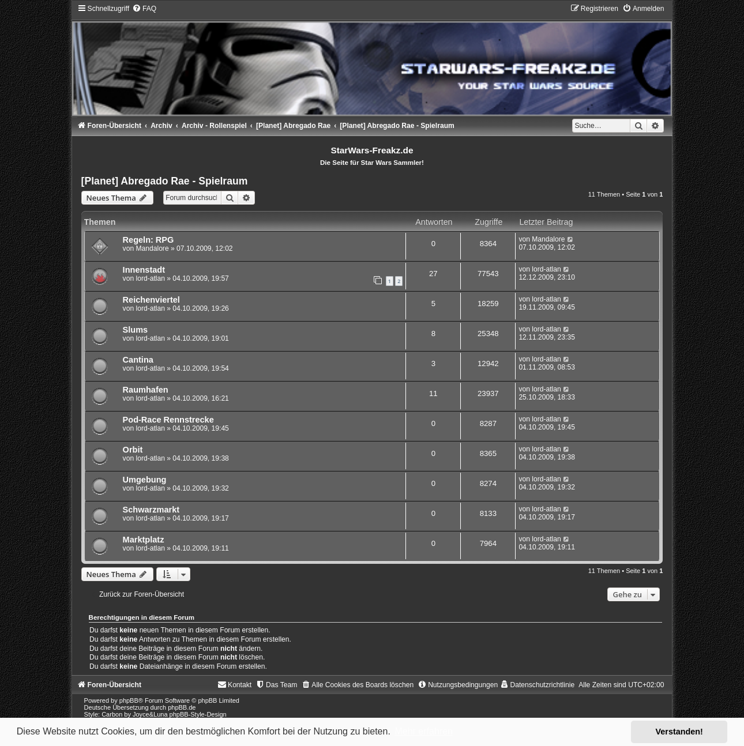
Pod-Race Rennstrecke (168, 419)
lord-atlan (150, 278)
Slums (135, 329)
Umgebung (145, 479)
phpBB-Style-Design (198, 714)
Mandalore (152, 248)
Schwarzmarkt (151, 509)
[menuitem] (144, 9)
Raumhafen (145, 389)
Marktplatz (143, 539)
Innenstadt (144, 269)
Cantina (138, 359)
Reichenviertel (151, 299)
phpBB (128, 700)
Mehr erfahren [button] (423, 731)
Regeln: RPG (148, 239)
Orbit (133, 449)
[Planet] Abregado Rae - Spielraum (164, 181)
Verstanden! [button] (679, 731)
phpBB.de (182, 707)
